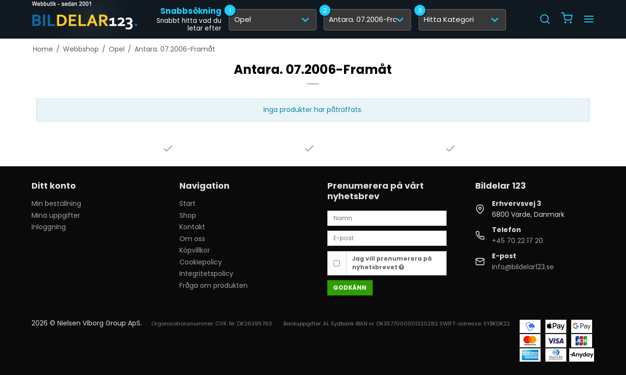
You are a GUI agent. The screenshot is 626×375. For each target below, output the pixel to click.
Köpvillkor (194, 250)
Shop (187, 215)
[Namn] (387, 218)
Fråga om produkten (213, 285)
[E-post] (387, 238)
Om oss (192, 238)
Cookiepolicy (200, 262)
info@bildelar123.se (523, 267)
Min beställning (56, 203)
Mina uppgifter (55, 215)
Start (187, 203)
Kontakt (192, 227)
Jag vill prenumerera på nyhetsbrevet (392, 262)
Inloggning (48, 227)
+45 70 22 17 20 (517, 240)
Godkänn (349, 288)
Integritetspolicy (206, 273)
